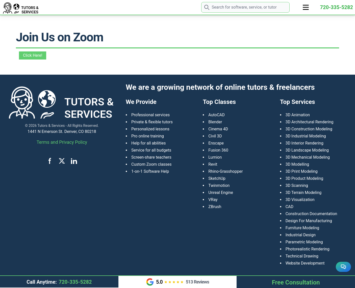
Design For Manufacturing (309, 220)
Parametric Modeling (304, 242)
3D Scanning (297, 185)
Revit (212, 164)
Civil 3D (215, 136)
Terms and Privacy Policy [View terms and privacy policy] (62, 142)
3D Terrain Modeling (304, 192)
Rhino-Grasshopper (225, 171)
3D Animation (298, 114)
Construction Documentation (311, 213)
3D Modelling (297, 164)
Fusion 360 (218, 150)
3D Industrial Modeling (306, 136)
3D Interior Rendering (304, 143)
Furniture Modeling (302, 227)
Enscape (216, 143)
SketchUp (216, 178)
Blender (215, 122)
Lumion (215, 157)
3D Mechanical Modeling (308, 157)
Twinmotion (219, 185)
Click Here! (32, 55)
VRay (212, 199)
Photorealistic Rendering (307, 249)
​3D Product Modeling (304, 178)
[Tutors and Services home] (33, 7)
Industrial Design (301, 235)
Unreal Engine (220, 192)
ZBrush (214, 206)
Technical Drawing (302, 256)
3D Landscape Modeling (307, 150)
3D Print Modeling (302, 171)
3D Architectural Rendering (310, 122)
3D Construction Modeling (309, 129)
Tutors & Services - (52, 126)
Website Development (305, 263)
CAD (289, 206)
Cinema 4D (218, 129)
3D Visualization (300, 199)
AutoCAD (216, 114)
